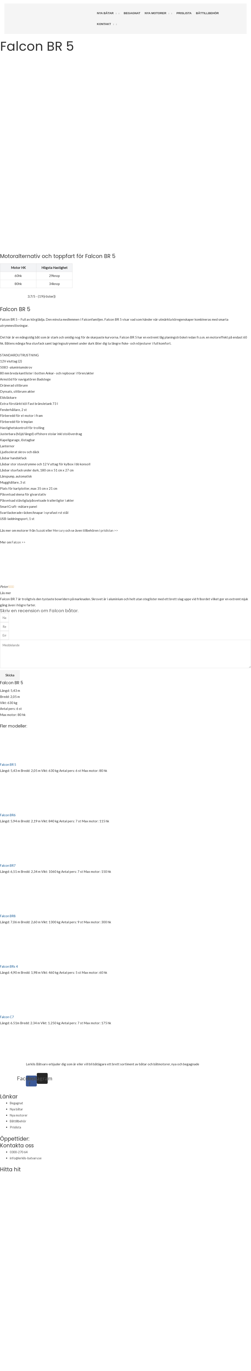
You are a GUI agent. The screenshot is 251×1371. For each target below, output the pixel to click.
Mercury (59, 467)
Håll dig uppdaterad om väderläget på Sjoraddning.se (87, 1348)
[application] (115, 13)
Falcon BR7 (8, 804)
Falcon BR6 (8, 754)
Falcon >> (19, 478)
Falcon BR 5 (8, 703)
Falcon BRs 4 (9, 905)
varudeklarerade (212, 1003)
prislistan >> (111, 467)
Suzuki (40, 467)
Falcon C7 (7, 955)
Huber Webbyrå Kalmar (37, 1356)
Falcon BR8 (8, 854)
